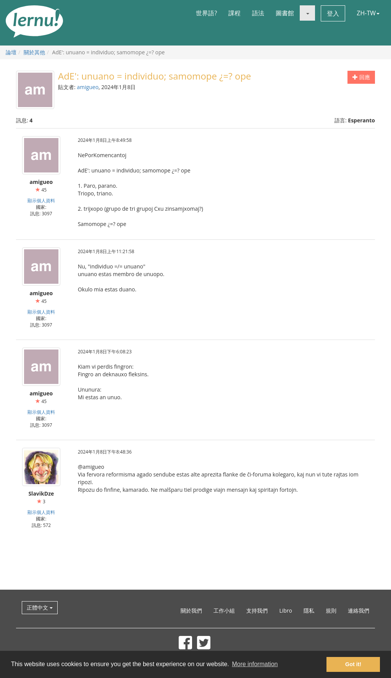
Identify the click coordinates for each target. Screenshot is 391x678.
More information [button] (255, 664)
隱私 (309, 610)
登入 (333, 13)
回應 (361, 77)
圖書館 (285, 13)
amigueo (88, 87)
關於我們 (191, 610)
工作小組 (224, 610)
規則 (331, 610)
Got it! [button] (353, 664)
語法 (258, 13)
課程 (234, 13)
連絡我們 (358, 610)
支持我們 (257, 610)
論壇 (11, 52)
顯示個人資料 (41, 200)
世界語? (206, 13)
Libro (285, 610)
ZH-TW (368, 13)
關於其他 (34, 52)
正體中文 (40, 607)
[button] (307, 13)
